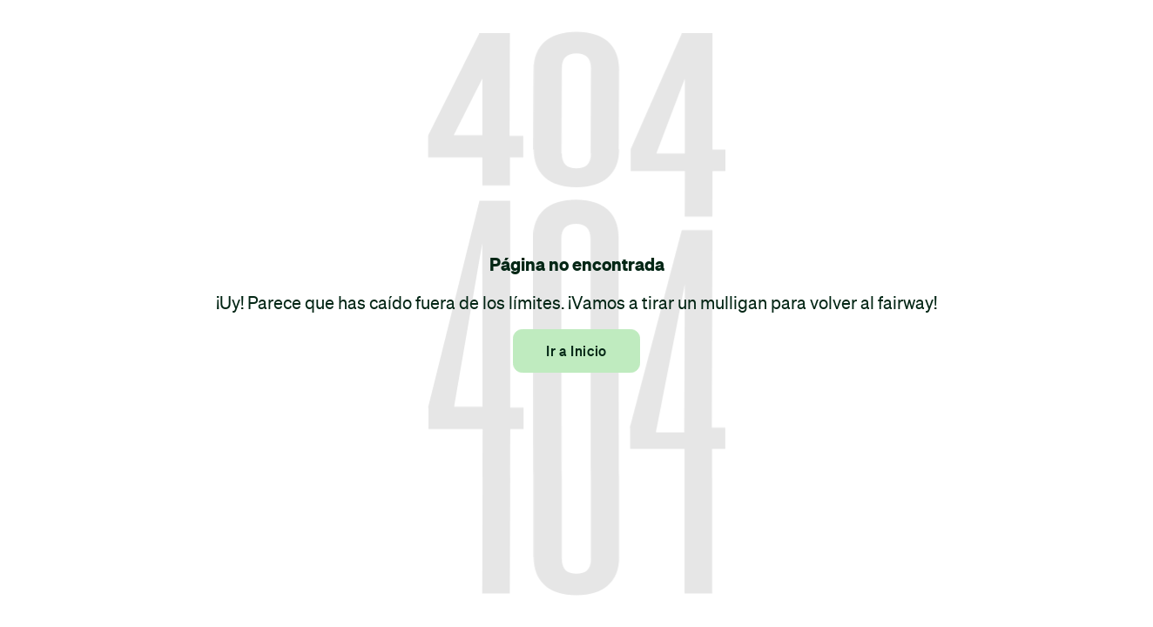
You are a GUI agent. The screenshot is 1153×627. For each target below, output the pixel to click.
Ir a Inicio (576, 351)
